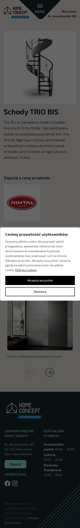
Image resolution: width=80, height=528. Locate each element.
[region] (40, 264)
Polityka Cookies (26, 270)
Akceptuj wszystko (40, 280)
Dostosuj (40, 291)
